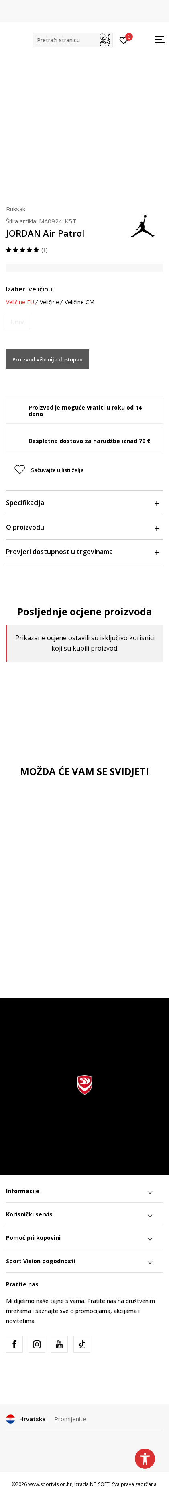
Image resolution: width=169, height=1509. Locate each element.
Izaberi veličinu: (30, 289)
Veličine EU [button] (20, 302)
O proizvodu (82, 527)
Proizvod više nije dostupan (47, 359)
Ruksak (15, 209)
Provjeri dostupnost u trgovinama (82, 551)
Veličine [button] (49, 302)
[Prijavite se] (124, 40)
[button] (73, 40)
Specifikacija (82, 502)
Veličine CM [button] (79, 302)
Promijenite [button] (70, 1419)
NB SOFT (100, 1484)
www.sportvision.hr (50, 1484)
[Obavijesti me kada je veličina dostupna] (18, 322)
